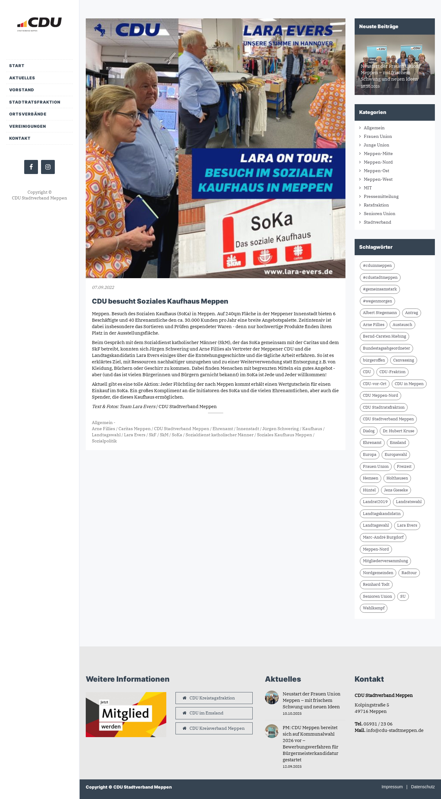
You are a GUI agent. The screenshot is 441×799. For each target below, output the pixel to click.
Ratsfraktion (376, 205)
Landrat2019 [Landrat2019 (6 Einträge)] (375, 501)
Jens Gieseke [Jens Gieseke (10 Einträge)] (396, 490)
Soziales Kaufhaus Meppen (284, 434)
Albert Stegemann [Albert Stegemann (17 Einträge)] (380, 312)
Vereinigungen (27, 126)
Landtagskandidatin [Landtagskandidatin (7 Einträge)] (382, 513)
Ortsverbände (28, 114)
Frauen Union (378, 136)
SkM (164, 434)
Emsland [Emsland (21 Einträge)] (398, 442)
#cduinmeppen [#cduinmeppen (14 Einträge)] (377, 265)
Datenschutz (423, 786)
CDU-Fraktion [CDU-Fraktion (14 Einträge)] (392, 371)
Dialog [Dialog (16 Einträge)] (369, 431)
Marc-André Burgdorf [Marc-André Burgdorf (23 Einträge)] (383, 537)
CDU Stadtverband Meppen (181, 428)
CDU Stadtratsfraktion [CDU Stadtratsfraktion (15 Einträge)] (384, 407)
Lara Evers (134, 434)
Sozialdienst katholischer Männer (220, 434)
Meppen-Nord (378, 162)
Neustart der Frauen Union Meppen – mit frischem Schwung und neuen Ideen (312, 700)
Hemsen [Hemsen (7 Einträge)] (370, 478)
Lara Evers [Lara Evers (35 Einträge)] (407, 525)
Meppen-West (378, 179)
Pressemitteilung (381, 196)
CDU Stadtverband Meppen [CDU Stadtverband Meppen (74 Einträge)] (388, 419)
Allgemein (102, 422)
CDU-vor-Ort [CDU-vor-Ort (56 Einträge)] (374, 383)
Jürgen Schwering (280, 428)
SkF (152, 434)
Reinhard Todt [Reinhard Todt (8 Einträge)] (376, 584)
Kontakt (20, 138)
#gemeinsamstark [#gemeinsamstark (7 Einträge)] (380, 289)
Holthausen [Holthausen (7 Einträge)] (397, 478)
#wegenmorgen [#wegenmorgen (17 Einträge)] (377, 301)
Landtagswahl (106, 434)
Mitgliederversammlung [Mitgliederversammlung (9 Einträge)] (385, 560)
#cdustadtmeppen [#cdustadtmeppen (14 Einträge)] (380, 277)
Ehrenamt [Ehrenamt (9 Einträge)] (372, 442)
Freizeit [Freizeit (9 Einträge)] (404, 466)
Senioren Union (379, 213)
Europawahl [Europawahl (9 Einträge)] (396, 454)
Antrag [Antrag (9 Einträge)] (411, 312)
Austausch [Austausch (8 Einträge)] (402, 324)
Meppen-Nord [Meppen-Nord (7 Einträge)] (376, 549)
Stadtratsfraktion (34, 102)
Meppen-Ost (376, 170)
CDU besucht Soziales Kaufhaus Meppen (160, 301)
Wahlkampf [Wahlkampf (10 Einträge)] (373, 608)
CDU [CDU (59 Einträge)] (367, 371)
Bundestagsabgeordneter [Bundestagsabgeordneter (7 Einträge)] (386, 348)
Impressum (392, 786)
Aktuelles (22, 77)
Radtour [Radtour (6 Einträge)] (409, 572)
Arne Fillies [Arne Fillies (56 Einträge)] (373, 324)
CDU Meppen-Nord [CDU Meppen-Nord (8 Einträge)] (380, 395)
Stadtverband (377, 222)
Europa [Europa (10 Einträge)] (369, 454)
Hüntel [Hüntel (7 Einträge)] (369, 490)
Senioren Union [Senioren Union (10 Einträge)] (377, 596)
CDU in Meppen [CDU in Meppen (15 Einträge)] (409, 383)
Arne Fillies (103, 428)
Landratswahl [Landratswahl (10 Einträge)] (409, 501)
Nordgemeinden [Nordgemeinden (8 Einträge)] (378, 572)
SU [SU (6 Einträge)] (403, 596)
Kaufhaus (312, 428)
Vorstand (21, 89)
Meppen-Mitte (378, 153)
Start (16, 65)
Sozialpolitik (104, 441)
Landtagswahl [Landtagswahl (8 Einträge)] (376, 525)
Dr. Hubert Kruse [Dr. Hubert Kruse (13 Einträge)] (398, 431)
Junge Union (376, 145)
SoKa (177, 434)
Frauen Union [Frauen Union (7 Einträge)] (376, 466)
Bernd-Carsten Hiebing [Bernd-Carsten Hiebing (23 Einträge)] (384, 336)
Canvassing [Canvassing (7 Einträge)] (403, 360)
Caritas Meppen (135, 428)
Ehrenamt (223, 428)
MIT (368, 188)
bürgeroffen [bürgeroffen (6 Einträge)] (374, 360)
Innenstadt (247, 428)
